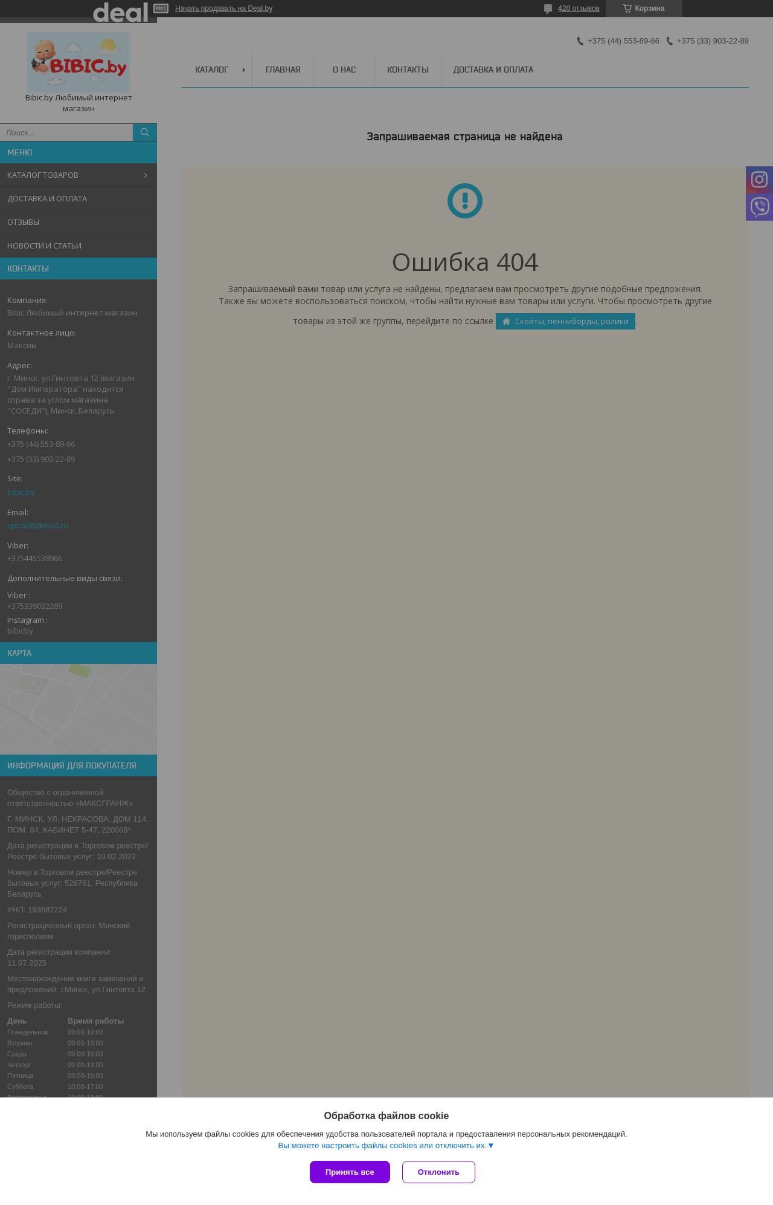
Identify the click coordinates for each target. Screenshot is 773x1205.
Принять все (350, 1172)
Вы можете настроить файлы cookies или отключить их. (382, 1145)
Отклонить (439, 1172)
